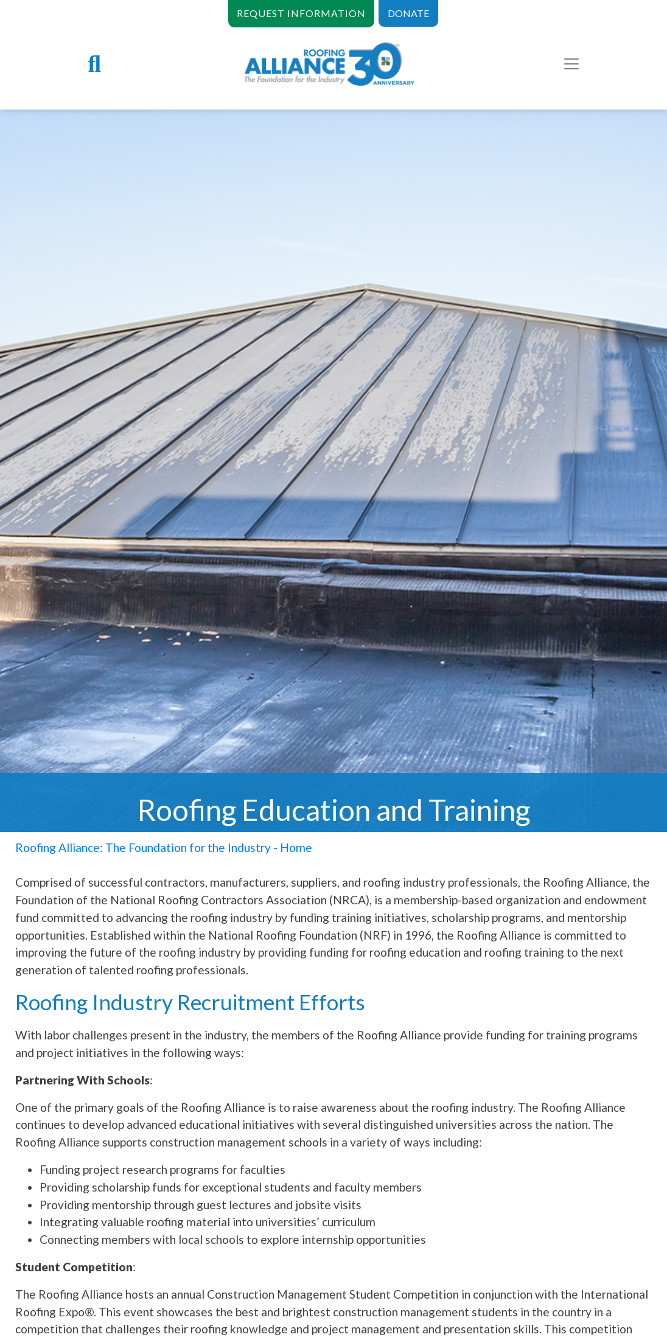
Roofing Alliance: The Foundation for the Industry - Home (163, 847)
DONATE (408, 13)
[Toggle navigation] (571, 63)
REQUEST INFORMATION (301, 13)
